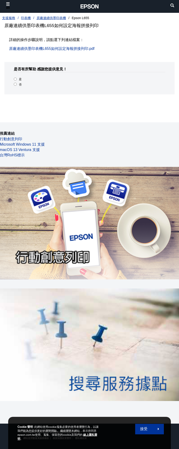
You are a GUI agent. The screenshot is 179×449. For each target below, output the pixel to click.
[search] (172, 6)
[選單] (8, 5)
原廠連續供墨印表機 (51, 18)
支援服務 (8, 18)
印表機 (26, 18)
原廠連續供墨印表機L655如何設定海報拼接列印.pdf (51, 49)
